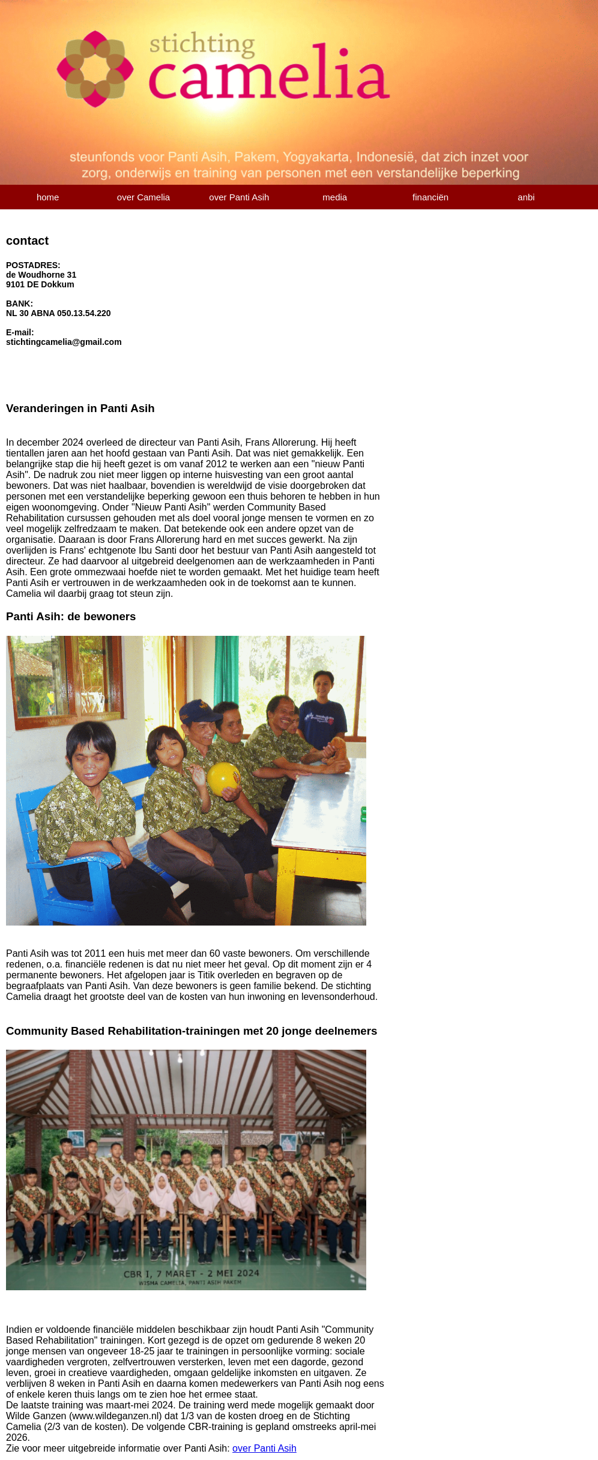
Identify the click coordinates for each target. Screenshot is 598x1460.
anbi (526, 197)
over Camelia (143, 197)
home (48, 197)
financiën (430, 197)
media (334, 197)
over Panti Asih (239, 197)
